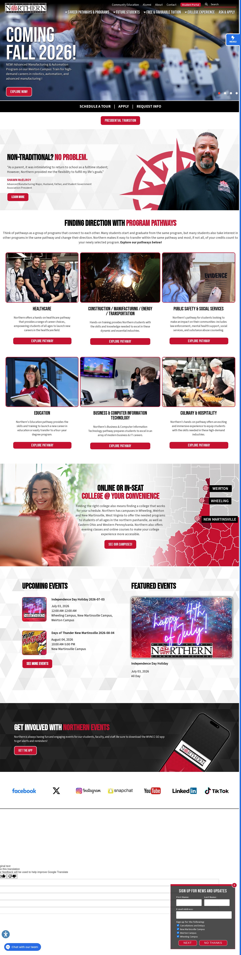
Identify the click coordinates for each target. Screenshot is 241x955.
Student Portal (190, 5)
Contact (171, 5)
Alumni (147, 5)
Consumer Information (187, 846)
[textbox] (221, 4)
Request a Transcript (21, 832)
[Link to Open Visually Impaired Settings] (6, 934)
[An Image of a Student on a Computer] (120, 382)
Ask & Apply (227, 12)
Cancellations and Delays (191, 925)
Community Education (125, 5)
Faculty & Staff (228, 846)
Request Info (15, 821)
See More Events (37, 663)
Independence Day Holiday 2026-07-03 (78, 599)
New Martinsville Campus (191, 929)
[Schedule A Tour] (91, 106)
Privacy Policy (164, 846)
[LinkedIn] (185, 802)
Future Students (126, 12)
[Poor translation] (12, 876)
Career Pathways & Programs (87, 12)
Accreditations (210, 846)
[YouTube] (152, 802)
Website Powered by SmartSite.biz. (134, 856)
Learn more (17, 197)
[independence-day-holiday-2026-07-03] (182, 632)
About (159, 5)
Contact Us (227, 826)
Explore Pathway (42, 341)
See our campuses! (120, 544)
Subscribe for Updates (218, 832)
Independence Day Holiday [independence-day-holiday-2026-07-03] (149, 663)
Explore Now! (19, 91)
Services (9, 856)
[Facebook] (24, 802)
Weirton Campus (186, 933)
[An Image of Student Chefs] (198, 382)
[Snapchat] (120, 802)
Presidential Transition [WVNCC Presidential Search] (120, 120)
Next (188, 942)
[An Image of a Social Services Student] (198, 277)
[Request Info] (145, 106)
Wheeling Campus (187, 936)
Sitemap (21, 856)
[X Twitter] (56, 802)
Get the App (25, 750)
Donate (230, 821)
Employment (14, 826)
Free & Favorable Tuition (162, 12)
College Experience (200, 12)
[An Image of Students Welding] (120, 277)
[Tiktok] (217, 802)
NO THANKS (213, 942)
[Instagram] (88, 802)
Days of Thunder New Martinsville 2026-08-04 (82, 633)
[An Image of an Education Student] (42, 382)
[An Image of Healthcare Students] (42, 277)
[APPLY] (123, 106)
